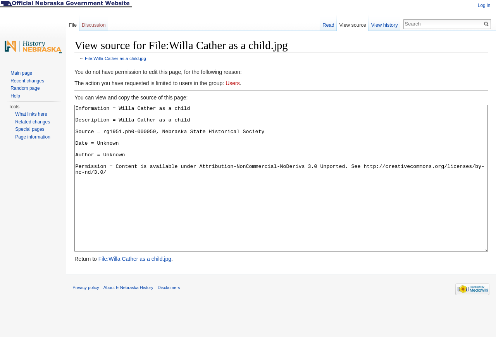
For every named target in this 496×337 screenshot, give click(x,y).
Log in (483, 5)
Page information (32, 137)
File (75, 25)
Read (327, 25)
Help (15, 96)
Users (236, 84)
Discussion (96, 25)
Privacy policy (89, 319)
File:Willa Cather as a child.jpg (119, 59)
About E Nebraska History (132, 319)
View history (383, 25)
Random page (25, 88)
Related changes (32, 122)
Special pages (29, 129)
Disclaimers (172, 319)
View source (351, 25)
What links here (31, 114)
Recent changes (27, 81)
